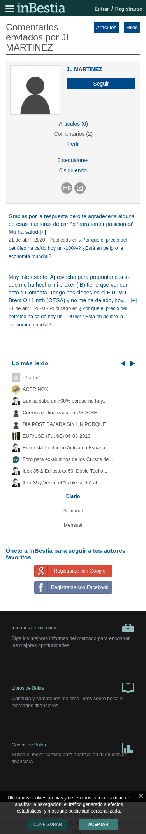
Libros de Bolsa (73, 687)
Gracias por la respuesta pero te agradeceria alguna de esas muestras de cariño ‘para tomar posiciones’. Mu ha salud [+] (72, 224)
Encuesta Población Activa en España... (66, 447)
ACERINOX (35, 389)
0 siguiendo (73, 170)
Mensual (73, 525)
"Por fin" (31, 377)
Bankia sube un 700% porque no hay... (65, 401)
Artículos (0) (73, 124)
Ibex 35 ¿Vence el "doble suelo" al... (62, 482)
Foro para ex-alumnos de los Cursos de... (68, 459)
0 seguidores (73, 160)
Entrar (102, 9)
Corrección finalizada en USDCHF (60, 412)
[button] (98, 83)
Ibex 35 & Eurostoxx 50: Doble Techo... (65, 471)
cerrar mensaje (141, 797)
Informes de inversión (73, 628)
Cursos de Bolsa (73, 747)
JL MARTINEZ (84, 69)
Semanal (73, 510)
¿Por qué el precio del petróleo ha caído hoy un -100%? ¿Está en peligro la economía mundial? (68, 248)
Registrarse (128, 9)
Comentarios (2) (73, 134)
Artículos (106, 27)
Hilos (132, 27)
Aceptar (98, 824)
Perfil (73, 144)
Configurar (47, 824)
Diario (73, 496)
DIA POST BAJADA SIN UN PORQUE (64, 424)
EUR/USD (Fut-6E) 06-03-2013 (56, 436)
